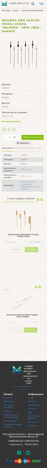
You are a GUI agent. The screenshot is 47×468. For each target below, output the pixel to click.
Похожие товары (6, 286)
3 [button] (18, 274)
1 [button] (8, 274)
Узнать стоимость (32, 137)
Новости (32, 409)
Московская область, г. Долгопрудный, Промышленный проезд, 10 (23, 435)
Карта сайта (23, 389)
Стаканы (8, 411)
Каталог (32, 401)
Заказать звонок (31, 444)
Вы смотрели (10, 286)
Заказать (32, 250)
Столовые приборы (9, 406)
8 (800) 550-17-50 (15, 441)
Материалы (34, 405)
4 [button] (23, 274)
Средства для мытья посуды (11, 416)
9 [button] (23, 277)
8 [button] (18, 277)
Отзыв (39, 148)
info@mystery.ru (16, 444)
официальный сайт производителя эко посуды (30, 376)
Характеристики (8, 148)
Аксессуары (10, 421)
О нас (31, 398)
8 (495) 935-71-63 (32, 441)
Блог (30, 412)
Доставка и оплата (21, 148)
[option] (23, 231)
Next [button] (41, 199)
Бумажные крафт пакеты (13, 425)
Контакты (33, 426)
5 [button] (28, 274)
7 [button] (37, 274)
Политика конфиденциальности (23, 386)
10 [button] (28, 277)
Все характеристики (11, 122)
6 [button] (32, 274)
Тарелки (8, 398)
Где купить (32, 148)
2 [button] (13, 274)
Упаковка (9, 401)
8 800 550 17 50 (19, 3)
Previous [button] (38, 199)
